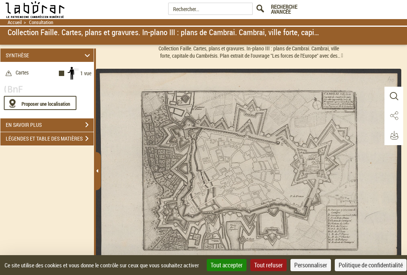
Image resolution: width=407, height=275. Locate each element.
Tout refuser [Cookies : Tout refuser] (268, 265)
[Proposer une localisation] (40, 103)
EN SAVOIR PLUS (50, 125)
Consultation (41, 22)
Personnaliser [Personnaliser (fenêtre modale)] (310, 265)
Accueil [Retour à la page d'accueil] (15, 22)
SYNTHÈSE (49, 55)
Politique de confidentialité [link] (371, 265)
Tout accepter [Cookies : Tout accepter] (227, 265)
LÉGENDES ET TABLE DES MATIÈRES (50, 138)
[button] (393, 97)
